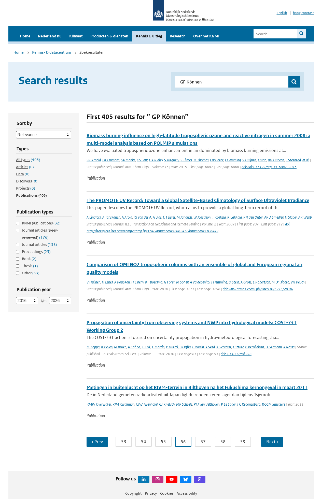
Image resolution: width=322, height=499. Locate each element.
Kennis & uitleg (149, 36)
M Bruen (120, 347)
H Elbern (137, 282)
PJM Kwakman (123, 404)
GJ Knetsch (167, 404)
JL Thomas (200, 160)
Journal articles (39, 244)
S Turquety (171, 160)
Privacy (151, 493)
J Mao (262, 160)
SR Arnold (94, 160)
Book (29, 258)
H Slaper (291, 217)
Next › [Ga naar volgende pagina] (272, 442)
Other (30, 272)
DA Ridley (156, 160)
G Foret (169, 282)
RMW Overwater (99, 404)
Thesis (30, 265)
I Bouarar (216, 160)
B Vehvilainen (254, 347)
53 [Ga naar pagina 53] (123, 442)
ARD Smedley (273, 217)
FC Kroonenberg (248, 404)
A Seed (210, 347)
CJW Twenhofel (147, 404)
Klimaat (76, 36)
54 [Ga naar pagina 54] (143, 442)
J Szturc (238, 347)
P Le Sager (228, 404)
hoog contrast (303, 13)
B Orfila (185, 347)
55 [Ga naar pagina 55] (163, 442)
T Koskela (219, 217)
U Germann (273, 347)
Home (25, 36)
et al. (305, 160)
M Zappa (93, 347)
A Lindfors (94, 217)
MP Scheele (184, 404)
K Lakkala (234, 217)
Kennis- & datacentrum (51, 52)
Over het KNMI (206, 36)
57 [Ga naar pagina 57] (203, 442)
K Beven (107, 347)
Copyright (133, 493)
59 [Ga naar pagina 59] (242, 442)
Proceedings (36, 251)
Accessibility (187, 493)
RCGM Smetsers (273, 404)
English (282, 13)
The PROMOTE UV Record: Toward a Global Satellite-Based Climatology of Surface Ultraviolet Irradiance (198, 200)
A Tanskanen (111, 217)
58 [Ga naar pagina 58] (223, 442)
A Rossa (289, 347)
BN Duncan (276, 160)
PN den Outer (253, 217)
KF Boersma (153, 282)
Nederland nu (50, 36)
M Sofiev (182, 282)
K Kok (146, 347)
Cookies (166, 493)
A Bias (157, 217)
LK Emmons (110, 160)
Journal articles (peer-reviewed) (40, 234)
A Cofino (134, 347)
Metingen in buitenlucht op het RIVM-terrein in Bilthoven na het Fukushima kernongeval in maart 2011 (197, 387)
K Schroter (223, 347)
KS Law (142, 160)
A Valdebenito (199, 282)
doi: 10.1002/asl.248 (236, 353)
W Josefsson (202, 217)
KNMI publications (41, 223)
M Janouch (184, 217)
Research (178, 36)
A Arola (127, 217)
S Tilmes (186, 160)
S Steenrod (293, 160)
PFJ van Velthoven (206, 404)
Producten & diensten (109, 36)
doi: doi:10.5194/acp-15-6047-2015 (269, 166)
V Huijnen (249, 160)
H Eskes (107, 282)
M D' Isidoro (280, 282)
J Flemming (233, 160)
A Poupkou (122, 282)
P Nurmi (172, 347)
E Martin (158, 347)
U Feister (169, 217)
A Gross (246, 282)
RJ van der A (142, 217)
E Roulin (198, 347)
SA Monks (128, 160)
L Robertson (261, 282)
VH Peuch (297, 282)
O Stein (234, 282)
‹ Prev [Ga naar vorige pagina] (97, 442)
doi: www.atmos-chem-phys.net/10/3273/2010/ (258, 289)
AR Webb (305, 217)
